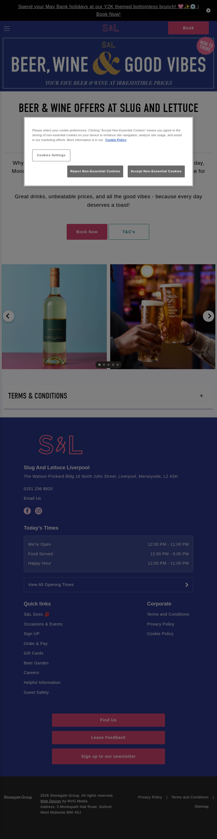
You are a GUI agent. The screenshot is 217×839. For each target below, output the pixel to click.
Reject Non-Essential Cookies (95, 171)
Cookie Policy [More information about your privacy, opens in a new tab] (116, 140)
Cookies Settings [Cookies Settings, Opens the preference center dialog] (51, 155)
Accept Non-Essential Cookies (156, 171)
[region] (108, 151)
